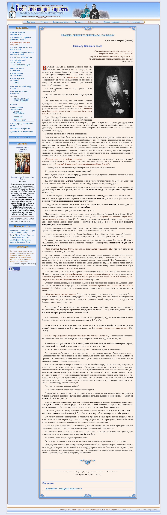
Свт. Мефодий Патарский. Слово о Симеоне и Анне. (20, 241)
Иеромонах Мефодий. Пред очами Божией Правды (22, 231)
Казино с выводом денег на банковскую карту (138, 509)
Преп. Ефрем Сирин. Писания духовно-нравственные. (22, 236)
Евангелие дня (22, 137)
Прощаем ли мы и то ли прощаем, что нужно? (87, 34)
